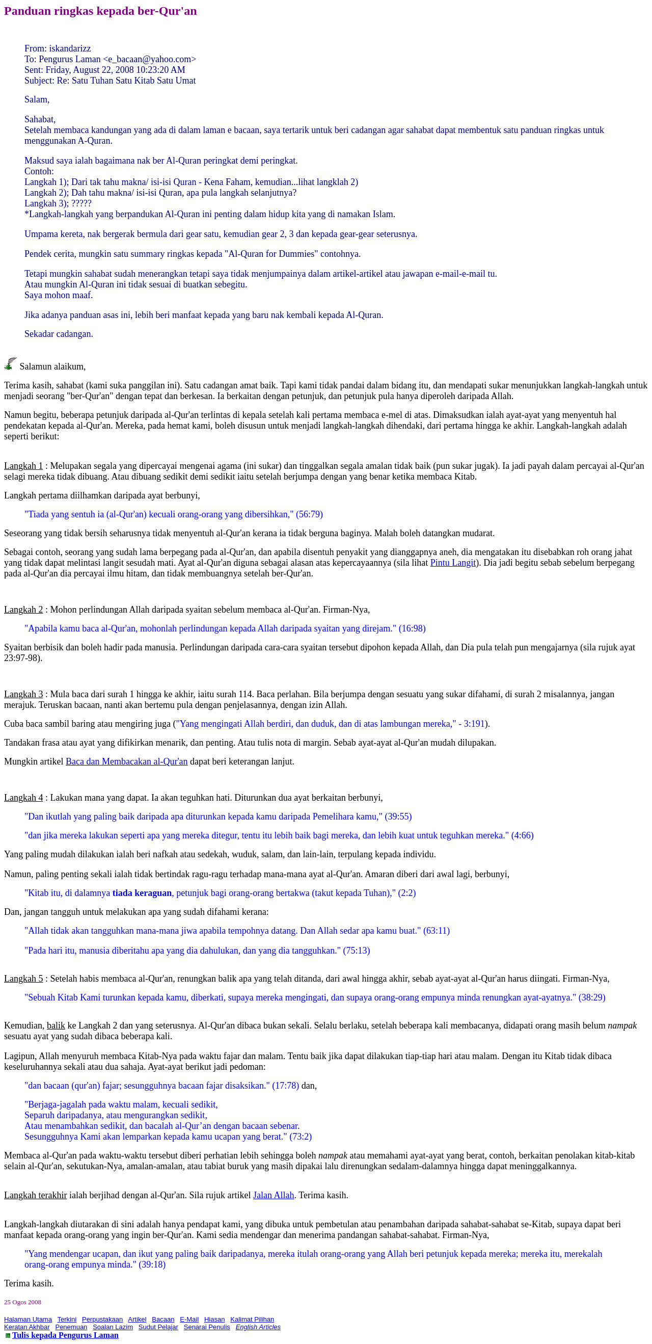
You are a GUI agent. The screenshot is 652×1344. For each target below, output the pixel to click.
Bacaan (163, 1319)
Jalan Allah (273, 1195)
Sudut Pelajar (158, 1327)
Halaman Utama (28, 1319)
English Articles (258, 1327)
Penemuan (71, 1327)
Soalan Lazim (113, 1327)
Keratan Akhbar (27, 1327)
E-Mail (189, 1319)
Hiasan (214, 1319)
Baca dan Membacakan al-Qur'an (127, 761)
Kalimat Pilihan (252, 1319)
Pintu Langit (453, 563)
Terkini (67, 1319)
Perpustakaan (102, 1319)
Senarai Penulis (207, 1327)
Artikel (137, 1319)
